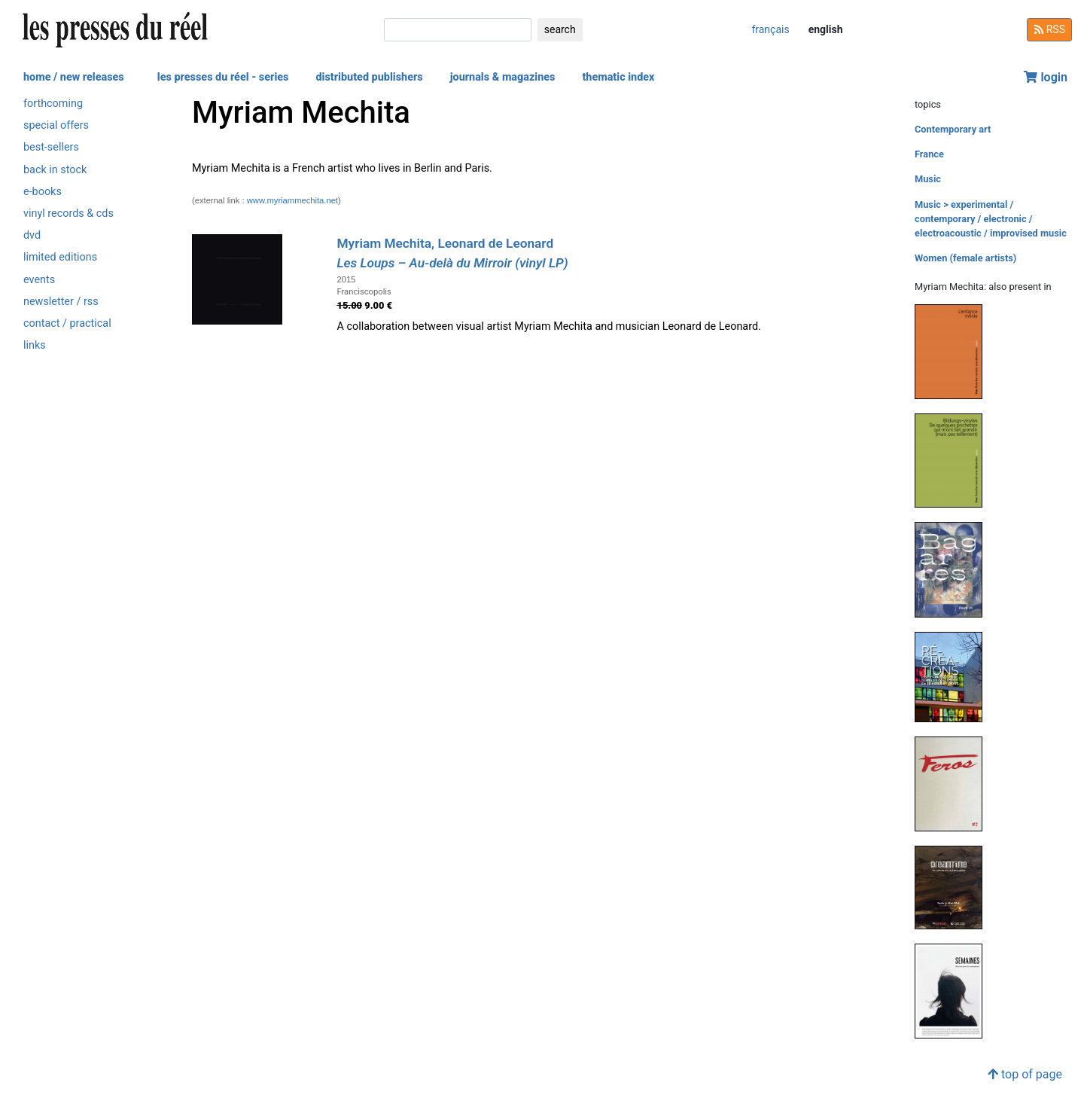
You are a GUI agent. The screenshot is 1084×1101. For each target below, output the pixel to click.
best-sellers (51, 147)
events (39, 279)
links (34, 345)
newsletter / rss (61, 301)
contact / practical (67, 323)
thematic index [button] (618, 77)
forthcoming (53, 103)
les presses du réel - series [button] (223, 77)
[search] (457, 29)
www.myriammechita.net (292, 200)
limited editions (60, 257)
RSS (1049, 29)
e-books (42, 191)
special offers (56, 125)
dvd (32, 235)
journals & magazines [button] (503, 77)
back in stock (55, 169)
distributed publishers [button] (368, 77)
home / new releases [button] (73, 77)
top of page (1025, 1074)
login (1045, 77)
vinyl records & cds (68, 213)
